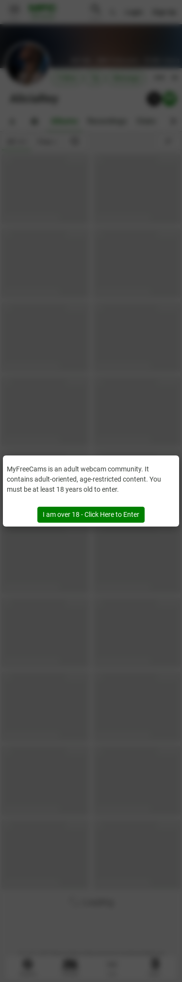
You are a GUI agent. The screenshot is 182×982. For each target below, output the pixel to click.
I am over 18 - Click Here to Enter (91, 514)
